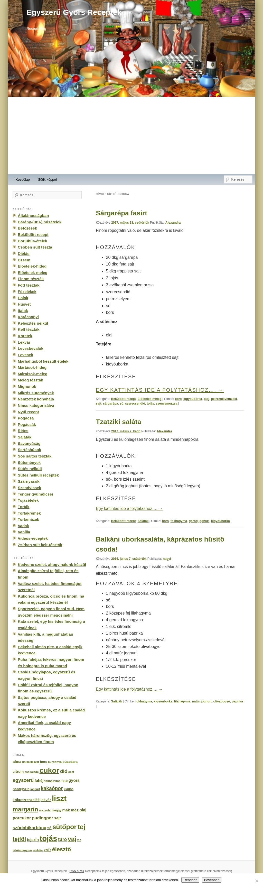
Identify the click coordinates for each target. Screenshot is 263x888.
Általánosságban (33, 215)
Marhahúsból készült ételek (43, 361)
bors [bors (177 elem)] (43, 762)
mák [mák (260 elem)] (66, 810)
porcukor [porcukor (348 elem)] (22, 818)
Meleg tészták (30, 380)
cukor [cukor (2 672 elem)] (49, 770)
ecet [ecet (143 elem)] (71, 771)
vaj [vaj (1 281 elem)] (72, 838)
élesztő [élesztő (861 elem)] (61, 849)
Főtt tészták (28, 285)
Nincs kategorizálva (36, 405)
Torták (23, 507)
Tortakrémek (29, 513)
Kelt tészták (28, 329)
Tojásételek (28, 500)
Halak (23, 298)
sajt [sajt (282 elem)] (57, 818)
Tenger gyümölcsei (35, 494)
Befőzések (27, 228)
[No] (256, 880)
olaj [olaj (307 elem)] (82, 810)
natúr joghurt (202, 701)
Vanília (24, 532)
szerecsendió (135, 403)
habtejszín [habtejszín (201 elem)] (21, 789)
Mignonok (27, 386)
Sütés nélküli (30, 468)
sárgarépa (110, 403)
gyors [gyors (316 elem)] (74, 780)
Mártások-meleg (32, 374)
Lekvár (24, 342)
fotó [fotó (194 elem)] (64, 781)
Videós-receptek (33, 538)
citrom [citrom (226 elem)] (18, 772)
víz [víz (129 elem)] (79, 839)
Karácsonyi (28, 317)
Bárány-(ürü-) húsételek (39, 222)
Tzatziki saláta (118, 422)
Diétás (23, 253)
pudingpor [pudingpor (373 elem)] (42, 818)
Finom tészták (31, 279)
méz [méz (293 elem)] (75, 810)
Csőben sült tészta (35, 247)
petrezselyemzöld (224, 399)
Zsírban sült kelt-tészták (40, 545)
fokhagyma (179, 521)
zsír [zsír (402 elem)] (47, 849)
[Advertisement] (131, 135)
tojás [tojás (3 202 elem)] (48, 838)
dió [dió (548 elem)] (64, 771)
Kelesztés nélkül (33, 323)
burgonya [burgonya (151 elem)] (55, 761)
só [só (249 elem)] (49, 828)
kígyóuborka (192, 399)
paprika (237, 701)
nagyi (167, 559)
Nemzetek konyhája (36, 399)
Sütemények (29, 462)
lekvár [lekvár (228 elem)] (46, 800)
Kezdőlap (23, 179)
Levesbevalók (30, 348)
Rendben (190, 880)
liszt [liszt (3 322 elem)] (59, 798)
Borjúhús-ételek (32, 241)
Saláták (143, 521)
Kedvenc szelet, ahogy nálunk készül (52, 564)
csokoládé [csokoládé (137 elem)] (32, 771)
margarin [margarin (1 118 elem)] (25, 809)
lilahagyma (182, 701)
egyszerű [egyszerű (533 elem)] (23, 780)
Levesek (25, 355)
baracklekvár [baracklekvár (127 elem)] (30, 761)
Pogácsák (27, 424)
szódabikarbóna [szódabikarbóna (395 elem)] (29, 827)
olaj (206, 399)
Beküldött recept (123, 399)
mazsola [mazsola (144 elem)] (45, 810)
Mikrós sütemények (36, 393)
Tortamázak (28, 519)
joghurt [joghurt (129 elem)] (35, 789)
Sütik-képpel (47, 179)
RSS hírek (77, 871)
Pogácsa (26, 418)
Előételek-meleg (150, 399)
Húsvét (24, 304)
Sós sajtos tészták (34, 456)
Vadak (23, 526)
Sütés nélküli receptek (38, 475)
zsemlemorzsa (166, 403)
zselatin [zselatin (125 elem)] (38, 850)
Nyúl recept (28, 412)
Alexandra (173, 222)
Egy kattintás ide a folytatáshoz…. (160, 390)
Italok (23, 310)
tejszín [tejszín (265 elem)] (33, 840)
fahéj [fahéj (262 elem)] (39, 781)
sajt (98, 403)
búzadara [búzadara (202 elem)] (70, 762)
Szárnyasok (28, 481)
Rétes (23, 430)
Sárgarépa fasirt (121, 213)
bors (178, 399)
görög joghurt (199, 521)
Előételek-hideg (32, 266)
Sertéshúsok (29, 449)
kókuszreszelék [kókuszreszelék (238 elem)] (26, 800)
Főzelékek (27, 291)
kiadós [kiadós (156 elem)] (68, 789)
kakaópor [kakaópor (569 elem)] (52, 788)
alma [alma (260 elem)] (17, 761)
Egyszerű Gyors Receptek (73, 12)
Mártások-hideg (32, 367)
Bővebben (211, 880)
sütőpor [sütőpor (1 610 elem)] (64, 826)
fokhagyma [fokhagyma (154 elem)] (52, 781)
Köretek (25, 336)
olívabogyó (221, 701)
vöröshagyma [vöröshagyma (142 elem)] (22, 850)
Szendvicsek (29, 488)
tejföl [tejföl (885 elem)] (19, 839)
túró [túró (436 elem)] (62, 839)
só (121, 403)
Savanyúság (29, 443)
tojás (150, 403)
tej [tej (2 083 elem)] (82, 827)
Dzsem (24, 260)
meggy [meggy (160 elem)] (56, 810)
